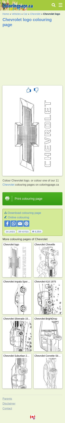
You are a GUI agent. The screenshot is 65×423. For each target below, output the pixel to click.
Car (25, 14)
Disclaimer (8, 403)
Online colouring (18, 217)
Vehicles (16, 14)
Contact (7, 408)
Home (5, 14)
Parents (7, 398)
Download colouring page (24, 213)
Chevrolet (35, 14)
